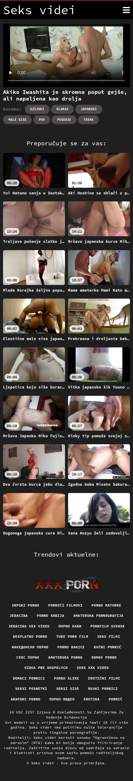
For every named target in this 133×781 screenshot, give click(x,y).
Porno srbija (50, 615)
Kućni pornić (107, 647)
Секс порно (27, 657)
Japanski (89, 109)
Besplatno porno (30, 636)
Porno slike (66, 678)
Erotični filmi (104, 678)
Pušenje (64, 119)
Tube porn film (72, 636)
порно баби (70, 626)
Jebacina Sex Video (29, 626)
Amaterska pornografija (98, 615)
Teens (88, 119)
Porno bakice (71, 647)
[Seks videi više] (126, 10)
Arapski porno (25, 699)
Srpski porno (25, 605)
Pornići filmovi (65, 605)
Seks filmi (108, 636)
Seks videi (43, 763)
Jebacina (18, 615)
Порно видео (61, 699)
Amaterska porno (65, 657)
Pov (42, 119)
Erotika (92, 699)
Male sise (17, 119)
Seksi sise (67, 688)
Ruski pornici (103, 688)
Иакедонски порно (30, 647)
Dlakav (63, 109)
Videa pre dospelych (45, 667)
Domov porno (104, 657)
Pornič (115, 699)
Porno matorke (106, 605)
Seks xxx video (93, 667)
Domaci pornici (29, 678)
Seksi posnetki (31, 688)
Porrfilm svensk (107, 626)
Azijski (37, 109)
